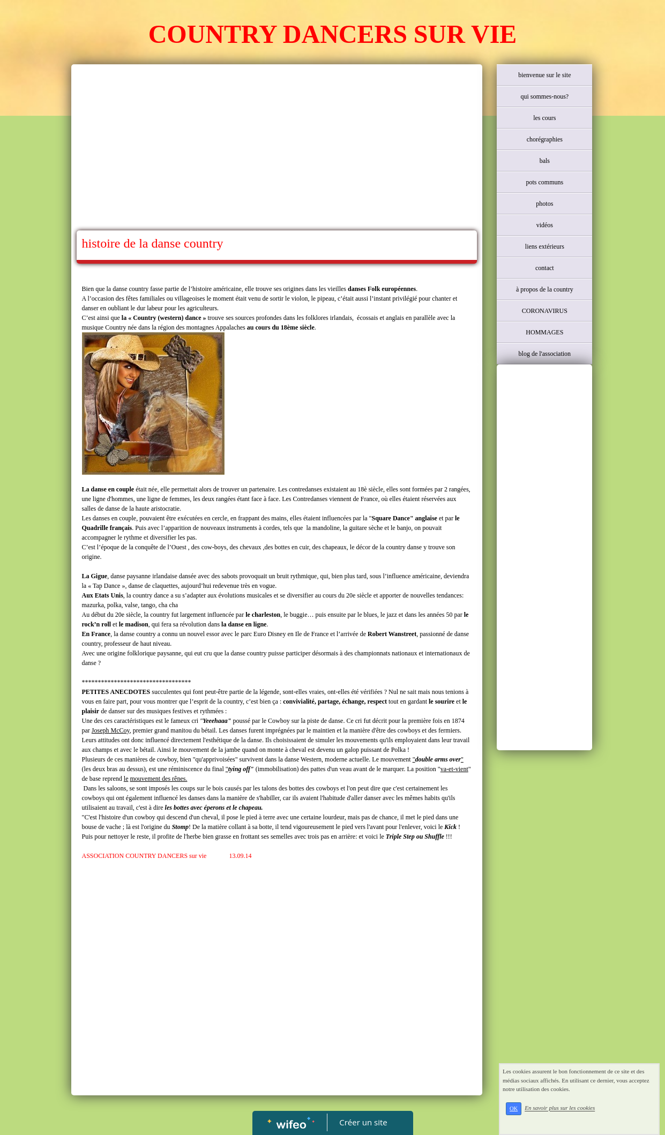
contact (544, 268)
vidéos (544, 225)
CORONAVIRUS (544, 311)
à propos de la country (544, 289)
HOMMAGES (544, 332)
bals (545, 161)
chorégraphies (545, 139)
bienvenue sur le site (544, 75)
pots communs (544, 182)
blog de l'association (545, 353)
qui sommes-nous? (544, 96)
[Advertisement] (277, 150)
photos (544, 203)
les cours (544, 118)
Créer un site (363, 1122)
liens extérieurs (544, 246)
